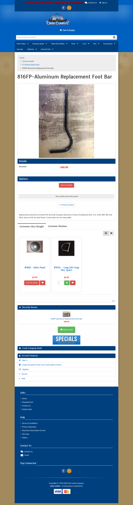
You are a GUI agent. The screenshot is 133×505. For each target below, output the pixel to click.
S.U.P (84, 44)
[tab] (31, 226)
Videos (24, 437)
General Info (46, 49)
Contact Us (61, 3)
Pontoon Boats (38, 44)
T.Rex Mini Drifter (58, 44)
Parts (73, 44)
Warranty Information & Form (33, 430)
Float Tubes (21, 44)
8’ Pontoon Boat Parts (31, 65)
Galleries (30, 49)
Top (114, 301)
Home (22, 58)
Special (23, 374)
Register (24, 369)
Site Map (25, 434)
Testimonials (26, 409)
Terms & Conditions (29, 423)
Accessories (108, 44)
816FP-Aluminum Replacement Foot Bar (66, 319)
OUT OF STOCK (66, 185)
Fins (94, 44)
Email (25, 455)
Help (22, 378)
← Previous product (66, 205)
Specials (20, 49)
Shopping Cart (27, 402)
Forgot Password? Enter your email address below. (40, 365)
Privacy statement (28, 427)
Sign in (103, 3)
